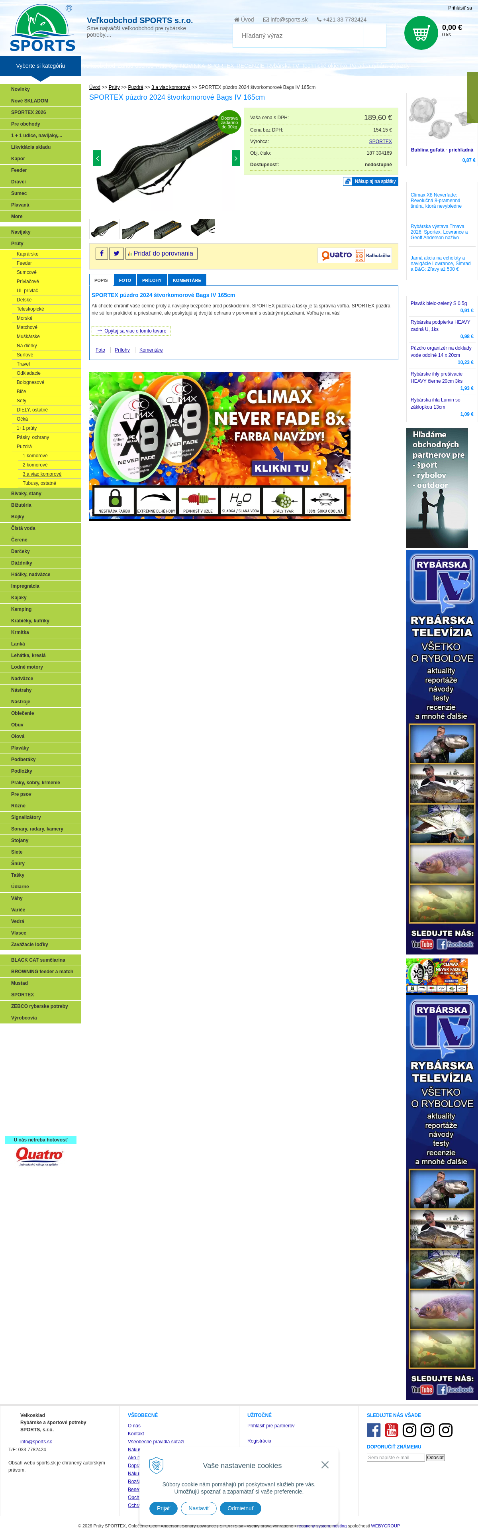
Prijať (163, 1508)
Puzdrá (24, 446)
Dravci (18, 182)
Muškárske (28, 336)
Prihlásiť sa (460, 8)
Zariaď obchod (135, 66)
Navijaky (21, 232)
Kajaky (19, 597)
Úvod (247, 19)
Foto (125, 280)
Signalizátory (26, 817)
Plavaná (20, 205)
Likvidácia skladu (31, 147)
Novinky (20, 89)
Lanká (18, 644)
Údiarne (20, 886)
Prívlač (21, 1045)
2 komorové (35, 465)
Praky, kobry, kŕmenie (35, 782)
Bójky (17, 517)
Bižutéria (21, 505)
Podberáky (23, 759)
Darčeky (20, 551)
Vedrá (17, 921)
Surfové (25, 355)
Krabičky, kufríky (30, 621)
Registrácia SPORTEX (38, 1126)
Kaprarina (24, 1068)
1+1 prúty (27, 428)
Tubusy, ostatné (39, 483)
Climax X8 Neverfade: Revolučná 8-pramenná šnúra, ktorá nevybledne (436, 200)
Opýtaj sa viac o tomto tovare (131, 330)
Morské (24, 318)
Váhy (17, 898)
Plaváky (20, 748)
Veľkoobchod (99, 66)
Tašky (17, 875)
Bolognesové (30, 382)
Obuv (17, 725)
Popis (101, 280)
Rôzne (18, 806)
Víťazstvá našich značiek (41, 1091)
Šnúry (18, 863)
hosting (340, 1525)
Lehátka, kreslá (28, 655)
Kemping (21, 609)
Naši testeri (26, 1103)
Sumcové (27, 272)
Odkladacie (29, 373)
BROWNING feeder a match (42, 971)
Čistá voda (23, 528)
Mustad (19, 983)
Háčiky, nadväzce (31, 574)
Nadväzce (22, 678)
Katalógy (166, 66)
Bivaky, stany (26, 493)
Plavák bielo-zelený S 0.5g (439, 303)
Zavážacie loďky (29, 944)
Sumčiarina (26, 1079)
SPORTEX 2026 (28, 112)
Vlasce (18, 933)
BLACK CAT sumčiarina (38, 960)
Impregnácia (25, 586)
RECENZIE (251, 66)
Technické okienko (324, 66)
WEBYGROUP (385, 1525)
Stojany (19, 840)
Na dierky (27, 345)
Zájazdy (399, 66)
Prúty (17, 243)
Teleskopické (30, 309)
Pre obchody (25, 124)
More (17, 216)
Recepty (22, 1114)
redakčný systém (313, 1525)
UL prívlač (27, 290)
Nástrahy (21, 690)
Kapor (18, 158)
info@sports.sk (289, 19)
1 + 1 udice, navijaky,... (36, 135)
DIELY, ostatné (32, 410)
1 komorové (35, 456)
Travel (23, 364)
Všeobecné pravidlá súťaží (156, 1441)
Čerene (19, 540)
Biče (21, 391)
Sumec (19, 193)
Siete (17, 852)
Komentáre (187, 280)
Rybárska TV (283, 66)
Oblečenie (22, 713)
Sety (21, 400)
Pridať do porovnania (163, 253)
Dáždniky (21, 563)
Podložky (21, 771)
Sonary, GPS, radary (36, 1033)
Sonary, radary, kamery (37, 829)
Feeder (19, 170)
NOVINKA (192, 66)
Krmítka (20, 632)
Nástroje (20, 702)
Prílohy (152, 280)
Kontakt (136, 1434)
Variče (18, 910)
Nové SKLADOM (29, 101)
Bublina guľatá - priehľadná (442, 150)
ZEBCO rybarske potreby (39, 1006)
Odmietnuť (240, 1508)
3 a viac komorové (42, 474)
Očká (22, 419)
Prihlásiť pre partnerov (271, 1426)
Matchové (27, 327)
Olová (17, 736)
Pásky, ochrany (33, 437)
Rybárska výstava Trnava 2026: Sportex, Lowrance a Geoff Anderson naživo (439, 232)
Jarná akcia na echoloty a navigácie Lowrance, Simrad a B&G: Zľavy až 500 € (441, 263)
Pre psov (21, 794)
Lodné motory (27, 667)
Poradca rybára (369, 66)
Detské (24, 300)
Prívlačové (28, 281)
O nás (134, 1426)
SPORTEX (380, 141)
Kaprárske (28, 254)
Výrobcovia (24, 1018)
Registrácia (259, 1441)
